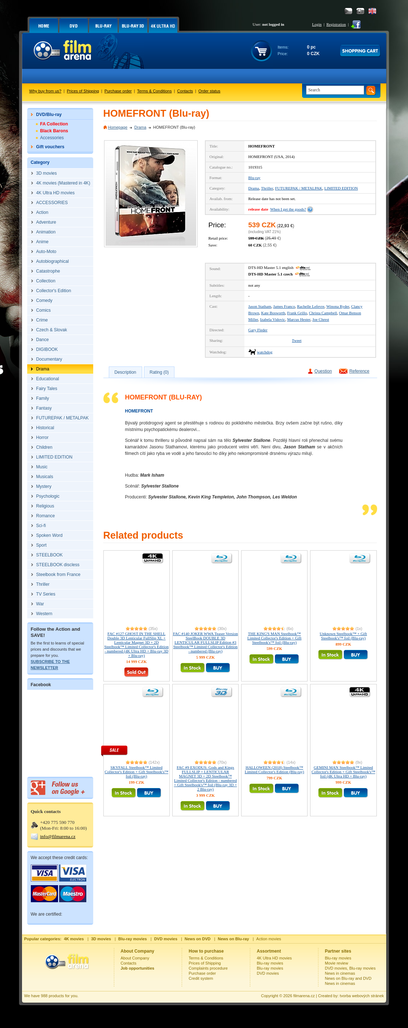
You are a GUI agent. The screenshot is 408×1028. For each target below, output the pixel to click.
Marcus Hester (298, 319)
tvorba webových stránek (362, 996)
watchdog (265, 352)
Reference (359, 371)
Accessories (52, 137)
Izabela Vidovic (272, 319)
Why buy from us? (45, 91)
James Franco (284, 306)
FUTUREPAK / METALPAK (298, 188)
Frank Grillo (297, 313)
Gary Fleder (258, 330)
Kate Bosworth (273, 313)
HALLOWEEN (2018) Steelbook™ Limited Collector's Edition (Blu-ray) (274, 769)
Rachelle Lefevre (310, 306)
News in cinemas (340, 973)
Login (317, 24)
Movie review (336, 963)
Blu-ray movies (270, 963)
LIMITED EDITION (341, 188)
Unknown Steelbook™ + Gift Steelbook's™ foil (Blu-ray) (343, 635)
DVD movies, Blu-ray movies (350, 968)
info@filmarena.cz (58, 836)
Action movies (268, 939)
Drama (140, 127)
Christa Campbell (323, 313)
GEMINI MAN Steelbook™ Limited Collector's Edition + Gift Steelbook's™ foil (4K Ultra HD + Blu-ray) (343, 771)
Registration (336, 24)
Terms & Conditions (154, 91)
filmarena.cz (304, 996)
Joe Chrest (320, 319)
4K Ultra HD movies (274, 958)
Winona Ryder (337, 306)
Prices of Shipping (83, 91)
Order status (209, 91)
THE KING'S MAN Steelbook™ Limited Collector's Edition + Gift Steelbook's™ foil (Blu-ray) (274, 637)
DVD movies (268, 973)
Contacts (185, 91)
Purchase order (118, 91)
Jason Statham (259, 306)
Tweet (297, 340)
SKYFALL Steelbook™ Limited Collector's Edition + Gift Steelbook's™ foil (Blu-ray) (137, 771)
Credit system (201, 978)
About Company (135, 958)
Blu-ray (254, 177)
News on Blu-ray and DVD (348, 978)
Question (323, 371)
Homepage (118, 127)
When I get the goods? (288, 209)
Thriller (267, 188)
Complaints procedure (208, 968)
